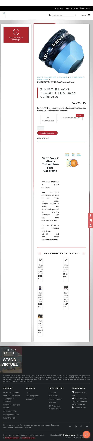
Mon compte (53, 396)
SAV (28, 392)
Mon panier (53, 403)
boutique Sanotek (12, 438)
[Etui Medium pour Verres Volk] (40, 288)
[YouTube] (87, 426)
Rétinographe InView (11, 414)
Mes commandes (55, 399)
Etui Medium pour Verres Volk (40, 297)
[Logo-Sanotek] (23, 15)
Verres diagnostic (76, 77)
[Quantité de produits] (40, 128)
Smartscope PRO (10, 411)
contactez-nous (28, 438)
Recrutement (31, 399)
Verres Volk (63, 77)
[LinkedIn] (81, 426)
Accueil (40, 77)
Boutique (52, 392)
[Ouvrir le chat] (86, 434)
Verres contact (42, 80)
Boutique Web (50, 77)
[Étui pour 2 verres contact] (40, 316)
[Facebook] (75, 426)
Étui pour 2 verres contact (40, 324)
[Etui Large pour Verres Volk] (66, 288)
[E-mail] (70, 426)
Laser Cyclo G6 (9, 418)
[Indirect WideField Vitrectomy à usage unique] (40, 260)
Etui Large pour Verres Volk (66, 297)
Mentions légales (69, 435)
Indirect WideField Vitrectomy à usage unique (40, 269)
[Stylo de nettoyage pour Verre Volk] (66, 260)
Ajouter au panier (47, 133)
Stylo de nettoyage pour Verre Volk (66, 268)
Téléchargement (32, 396)
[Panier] (85, 8)
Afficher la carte (80, 408)
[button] (86, 15)
